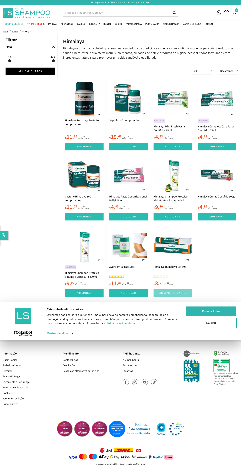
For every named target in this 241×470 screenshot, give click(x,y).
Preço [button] (9, 46)
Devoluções (69, 365)
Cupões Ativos (10, 404)
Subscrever (170, 324)
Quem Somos (10, 360)
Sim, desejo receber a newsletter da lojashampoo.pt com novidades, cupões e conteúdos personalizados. (121, 334)
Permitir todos (211, 441)
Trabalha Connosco (13, 365)
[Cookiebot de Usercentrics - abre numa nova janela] (23, 463)
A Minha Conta (131, 360)
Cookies (7, 393)
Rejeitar (211, 452)
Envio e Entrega (11, 376)
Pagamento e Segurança (16, 382)
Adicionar (84, 146)
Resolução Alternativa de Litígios (81, 371)
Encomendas (130, 365)
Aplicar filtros (30, 71)
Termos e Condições (14, 398)
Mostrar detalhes (58, 462)
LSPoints (7, 371)
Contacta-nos (70, 360)
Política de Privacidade (15, 387)
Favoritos (128, 371)
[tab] (30, 47)
